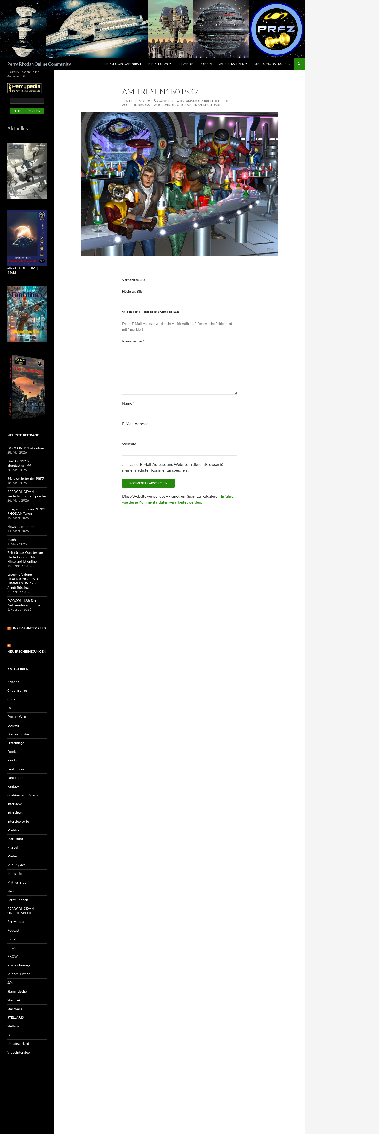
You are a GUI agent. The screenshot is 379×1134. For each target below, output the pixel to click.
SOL (10, 982)
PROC (12, 948)
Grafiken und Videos (22, 795)
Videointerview (19, 1052)
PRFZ (11, 939)
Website (129, 444)
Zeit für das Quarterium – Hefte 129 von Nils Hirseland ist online (26, 557)
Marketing (15, 839)
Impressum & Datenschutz (272, 63)
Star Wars (14, 1009)
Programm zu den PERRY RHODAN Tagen (26, 511)
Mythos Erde (16, 882)
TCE (10, 1035)
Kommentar (133, 341)
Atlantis (13, 682)
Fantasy (13, 786)
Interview (14, 804)
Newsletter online (20, 526)
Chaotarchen (17, 690)
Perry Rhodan (158, 63)
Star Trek (14, 1000)
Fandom (13, 760)
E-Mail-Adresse (136, 423)
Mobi (12, 272)
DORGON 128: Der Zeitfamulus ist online (23, 602)
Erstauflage (15, 743)
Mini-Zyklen (16, 865)
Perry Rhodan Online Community (39, 64)
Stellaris (13, 1026)
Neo (10, 891)
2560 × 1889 (165, 101)
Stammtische (17, 991)
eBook (12, 268)
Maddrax (14, 830)
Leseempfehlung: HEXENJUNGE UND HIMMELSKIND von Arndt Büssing (22, 581)
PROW (12, 956)
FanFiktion (15, 778)
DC (9, 708)
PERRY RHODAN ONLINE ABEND (20, 910)
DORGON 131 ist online (25, 448)
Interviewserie (18, 821)
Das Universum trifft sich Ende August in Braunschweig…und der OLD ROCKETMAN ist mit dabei (175, 103)
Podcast (13, 930)
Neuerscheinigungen (26, 651)
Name (128, 403)
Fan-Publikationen (231, 63)
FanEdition (15, 769)
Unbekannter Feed (28, 628)
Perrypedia (185, 63)
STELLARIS (15, 1017)
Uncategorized (18, 1043)
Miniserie (14, 873)
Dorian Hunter (18, 734)
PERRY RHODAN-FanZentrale (122, 63)
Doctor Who (16, 717)
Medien (13, 856)
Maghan (13, 539)
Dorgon (206, 63)
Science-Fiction (19, 974)
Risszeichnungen (19, 965)
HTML (32, 268)
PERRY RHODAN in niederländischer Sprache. (26, 493)
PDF (22, 268)
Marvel (12, 847)
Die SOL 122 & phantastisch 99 (19, 463)
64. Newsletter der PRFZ (25, 478)
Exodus (12, 751)
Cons (11, 699)
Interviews (15, 812)
